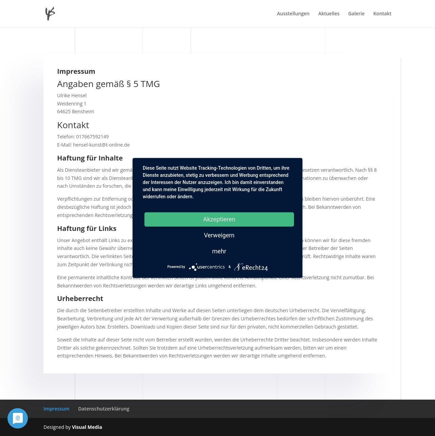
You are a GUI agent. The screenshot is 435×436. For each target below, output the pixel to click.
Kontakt (382, 14)
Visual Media (87, 427)
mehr (219, 251)
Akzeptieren (219, 219)
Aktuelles (328, 14)
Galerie (356, 14)
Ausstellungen (293, 14)
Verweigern (219, 235)
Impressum (56, 408)
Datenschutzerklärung (103, 408)
